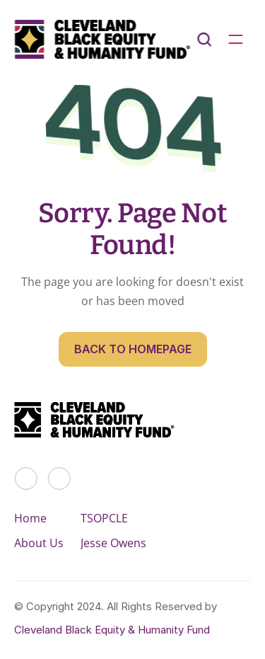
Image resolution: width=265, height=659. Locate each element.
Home (30, 518)
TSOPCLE (104, 518)
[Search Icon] (204, 39)
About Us (39, 543)
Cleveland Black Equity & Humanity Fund (112, 629)
